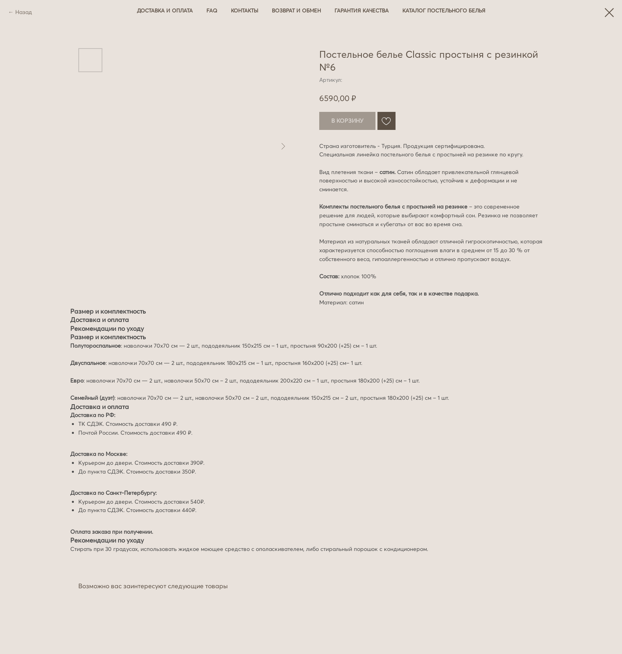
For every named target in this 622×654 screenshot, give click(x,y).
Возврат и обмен (296, 10)
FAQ (211, 10)
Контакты (244, 10)
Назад (23, 12)
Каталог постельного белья (443, 10)
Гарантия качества (361, 10)
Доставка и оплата (165, 10)
